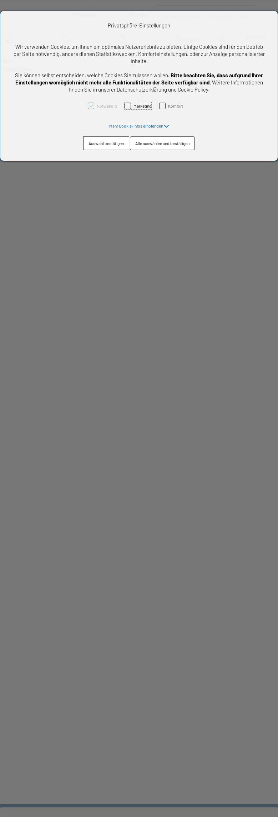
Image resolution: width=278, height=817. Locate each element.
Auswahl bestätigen (106, 143)
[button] (139, 125)
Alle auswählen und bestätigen (162, 143)
